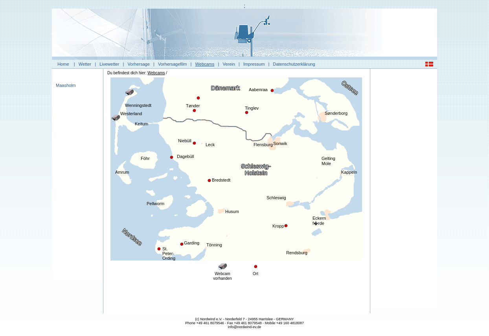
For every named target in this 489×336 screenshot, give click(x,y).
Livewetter (109, 64)
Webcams (205, 64)
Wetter (85, 64)
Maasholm (66, 85)
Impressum (254, 64)
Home (63, 64)
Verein (228, 64)
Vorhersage (139, 64)
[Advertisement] (403, 190)
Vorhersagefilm (172, 64)
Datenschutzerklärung (294, 64)
